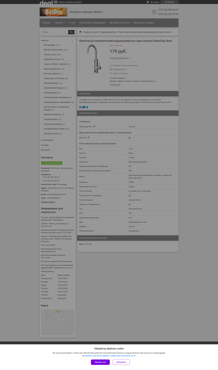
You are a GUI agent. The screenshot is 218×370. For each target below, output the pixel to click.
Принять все (100, 362)
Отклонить (121, 362)
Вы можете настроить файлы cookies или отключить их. (108, 356)
